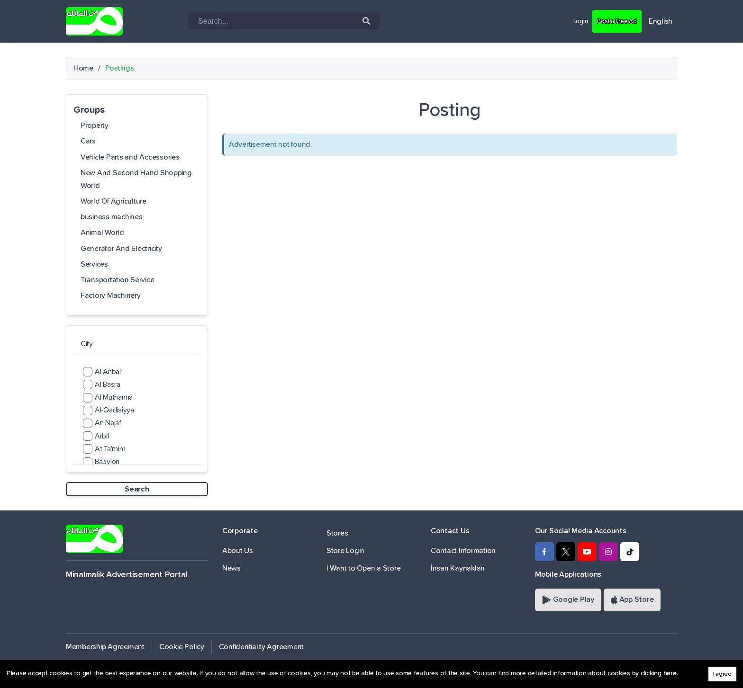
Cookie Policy (181, 647)
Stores (337, 533)
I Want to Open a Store (363, 568)
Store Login (345, 550)
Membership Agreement (105, 647)
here (670, 673)
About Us (237, 550)
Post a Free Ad (612, 21)
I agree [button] (722, 674)
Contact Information (463, 550)
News (231, 568)
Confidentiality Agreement (261, 647)
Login (569, 21)
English (660, 21)
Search (137, 489)
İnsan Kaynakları (458, 568)
